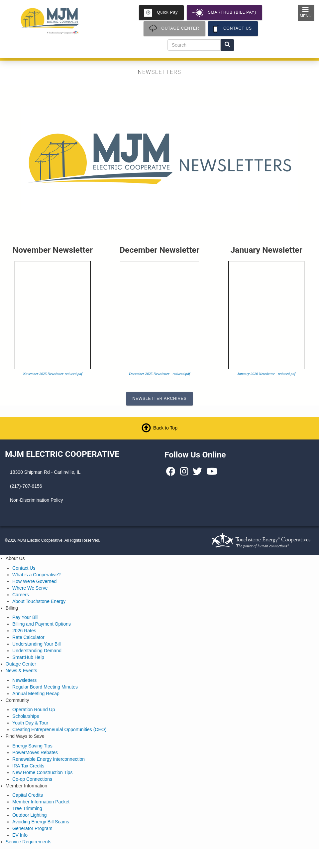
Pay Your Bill (25, 617)
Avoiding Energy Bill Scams (40, 821)
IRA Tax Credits (28, 765)
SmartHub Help (28, 657)
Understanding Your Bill (36, 644)
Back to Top (165, 427)
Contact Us (23, 568)
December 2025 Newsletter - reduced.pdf (159, 374)
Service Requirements (29, 841)
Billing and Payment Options (41, 624)
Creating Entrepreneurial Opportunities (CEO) (59, 729)
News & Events (21, 670)
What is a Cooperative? (36, 574)
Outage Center (21, 664)
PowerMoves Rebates (35, 752)
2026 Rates (24, 630)
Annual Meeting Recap (35, 693)
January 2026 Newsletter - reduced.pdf (266, 374)
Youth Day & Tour (30, 722)
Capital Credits (27, 795)
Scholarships (25, 716)
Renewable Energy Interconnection (48, 759)
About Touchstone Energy (38, 601)
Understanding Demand (36, 650)
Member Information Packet (40, 801)
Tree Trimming (27, 808)
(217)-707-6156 (26, 486)
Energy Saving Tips (32, 745)
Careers (20, 594)
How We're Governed (34, 581)
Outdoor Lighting (29, 815)
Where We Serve (30, 588)
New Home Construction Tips (42, 772)
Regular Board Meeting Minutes (45, 687)
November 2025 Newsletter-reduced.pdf (52, 374)
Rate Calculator (28, 637)
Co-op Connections (32, 779)
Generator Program (32, 828)
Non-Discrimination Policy (36, 500)
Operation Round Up (33, 709)
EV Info (20, 835)
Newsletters (24, 680)
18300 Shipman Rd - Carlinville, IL (45, 472)
